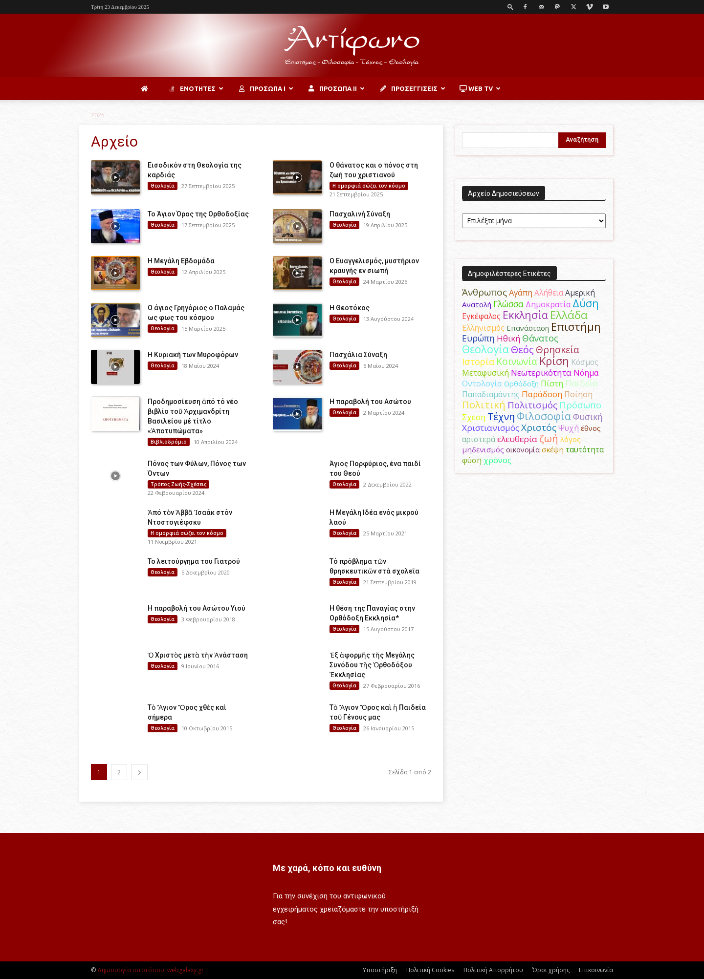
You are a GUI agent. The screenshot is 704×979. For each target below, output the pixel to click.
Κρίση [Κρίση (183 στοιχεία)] (554, 361)
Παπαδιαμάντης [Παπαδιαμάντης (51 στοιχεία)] (491, 394)
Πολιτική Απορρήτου (493, 970)
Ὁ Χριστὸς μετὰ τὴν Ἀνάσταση (198, 655)
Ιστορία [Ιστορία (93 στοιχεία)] (478, 361)
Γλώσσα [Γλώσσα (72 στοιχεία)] (508, 304)
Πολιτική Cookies (430, 970)
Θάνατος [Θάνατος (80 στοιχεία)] (540, 338)
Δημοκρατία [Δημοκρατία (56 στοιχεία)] (548, 304)
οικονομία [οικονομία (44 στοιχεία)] (523, 449)
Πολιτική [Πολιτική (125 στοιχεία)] (484, 404)
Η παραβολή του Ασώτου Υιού (196, 608)
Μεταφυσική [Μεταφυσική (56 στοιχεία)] (485, 372)
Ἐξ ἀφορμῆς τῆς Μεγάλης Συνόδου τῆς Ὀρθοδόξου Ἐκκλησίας (372, 665)
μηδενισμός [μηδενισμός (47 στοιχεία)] (483, 449)
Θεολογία (163, 185)
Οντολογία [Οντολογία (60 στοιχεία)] (482, 383)
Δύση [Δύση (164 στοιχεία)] (585, 303)
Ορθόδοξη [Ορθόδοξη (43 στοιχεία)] (521, 383)
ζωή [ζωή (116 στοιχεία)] (548, 438)
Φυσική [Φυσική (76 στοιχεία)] (588, 417)
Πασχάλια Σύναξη (358, 355)
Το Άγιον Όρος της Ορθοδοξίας (198, 214)
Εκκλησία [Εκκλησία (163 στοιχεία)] (525, 315)
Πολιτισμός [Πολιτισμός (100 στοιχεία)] (532, 405)
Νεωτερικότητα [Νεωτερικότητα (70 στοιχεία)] (541, 372)
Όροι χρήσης (551, 970)
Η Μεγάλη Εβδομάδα (181, 261)
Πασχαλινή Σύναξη (360, 214)
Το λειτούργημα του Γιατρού (194, 561)
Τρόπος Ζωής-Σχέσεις (178, 484)
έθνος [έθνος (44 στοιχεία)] (591, 428)
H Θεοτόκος (350, 308)
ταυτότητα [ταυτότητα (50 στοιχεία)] (585, 449)
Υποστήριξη (380, 970)
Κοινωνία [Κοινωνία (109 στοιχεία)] (516, 361)
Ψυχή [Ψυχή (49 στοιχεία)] (568, 428)
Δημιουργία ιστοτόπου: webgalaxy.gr (150, 970)
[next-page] (139, 772)
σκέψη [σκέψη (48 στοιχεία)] (553, 449)
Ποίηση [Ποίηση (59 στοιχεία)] (578, 394)
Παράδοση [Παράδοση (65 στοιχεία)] (542, 394)
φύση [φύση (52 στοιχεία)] (472, 460)
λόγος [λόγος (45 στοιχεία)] (570, 439)
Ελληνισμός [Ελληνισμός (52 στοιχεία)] (483, 327)
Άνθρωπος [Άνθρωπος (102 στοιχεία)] (484, 292)
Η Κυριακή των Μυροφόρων (193, 355)
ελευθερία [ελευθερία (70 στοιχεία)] (517, 439)
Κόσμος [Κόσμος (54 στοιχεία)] (584, 362)
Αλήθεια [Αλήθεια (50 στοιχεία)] (548, 292)
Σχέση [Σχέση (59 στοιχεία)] (473, 417)
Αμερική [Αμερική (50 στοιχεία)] (580, 292)
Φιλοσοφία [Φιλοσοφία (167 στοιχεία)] (544, 416)
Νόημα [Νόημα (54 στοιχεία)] (585, 372)
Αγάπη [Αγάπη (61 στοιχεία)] (520, 292)
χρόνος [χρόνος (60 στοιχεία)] (497, 460)
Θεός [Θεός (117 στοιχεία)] (522, 349)
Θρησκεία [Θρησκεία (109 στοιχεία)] (557, 349)
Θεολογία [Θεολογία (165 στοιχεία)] (485, 349)
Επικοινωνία (596, 970)
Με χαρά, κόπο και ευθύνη (327, 868)
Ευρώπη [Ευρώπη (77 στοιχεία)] (478, 338)
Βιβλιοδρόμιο (169, 441)
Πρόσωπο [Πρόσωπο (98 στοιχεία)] (580, 405)
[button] (510, 6)
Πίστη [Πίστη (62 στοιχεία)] (552, 383)
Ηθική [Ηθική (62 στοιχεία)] (508, 338)
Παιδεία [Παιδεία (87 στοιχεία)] (581, 383)
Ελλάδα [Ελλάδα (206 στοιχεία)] (569, 314)
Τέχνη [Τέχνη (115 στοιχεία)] (501, 416)
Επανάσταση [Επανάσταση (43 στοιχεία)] (527, 328)
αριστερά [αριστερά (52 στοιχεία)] (478, 439)
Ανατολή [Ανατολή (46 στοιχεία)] (476, 304)
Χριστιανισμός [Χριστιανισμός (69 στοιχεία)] (490, 427)
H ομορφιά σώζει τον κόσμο (368, 185)
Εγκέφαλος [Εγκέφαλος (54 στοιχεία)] (481, 316)
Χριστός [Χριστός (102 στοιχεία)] (538, 427)
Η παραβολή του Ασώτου (370, 401)
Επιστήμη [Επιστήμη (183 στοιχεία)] (576, 326)
